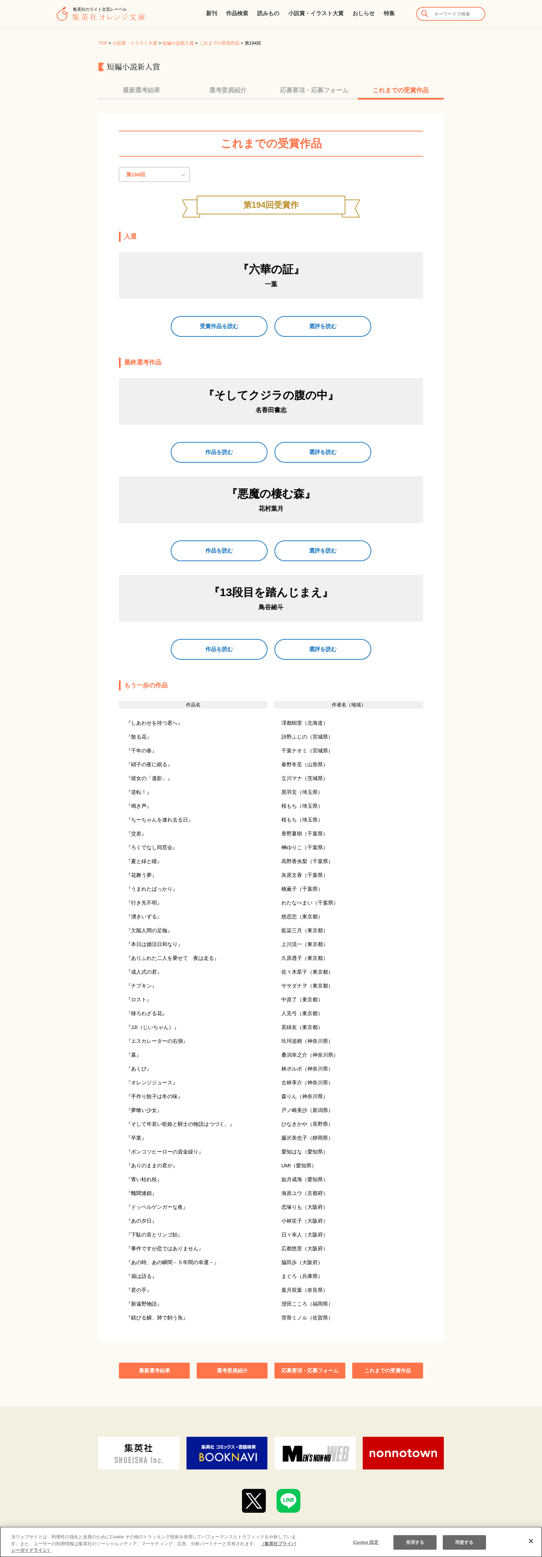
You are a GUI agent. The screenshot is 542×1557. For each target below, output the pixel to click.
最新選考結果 (141, 90)
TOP (102, 43)
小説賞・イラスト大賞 (316, 13)
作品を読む (219, 452)
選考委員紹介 (227, 90)
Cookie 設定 (366, 1548)
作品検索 (237, 13)
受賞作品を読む (219, 326)
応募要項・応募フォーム (314, 90)
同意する (464, 1548)
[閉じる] (531, 1547)
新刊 (211, 13)
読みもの (268, 13)
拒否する (415, 1548)
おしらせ (364, 13)
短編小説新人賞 (178, 43)
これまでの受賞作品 (219, 43)
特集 (389, 13)
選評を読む (323, 326)
